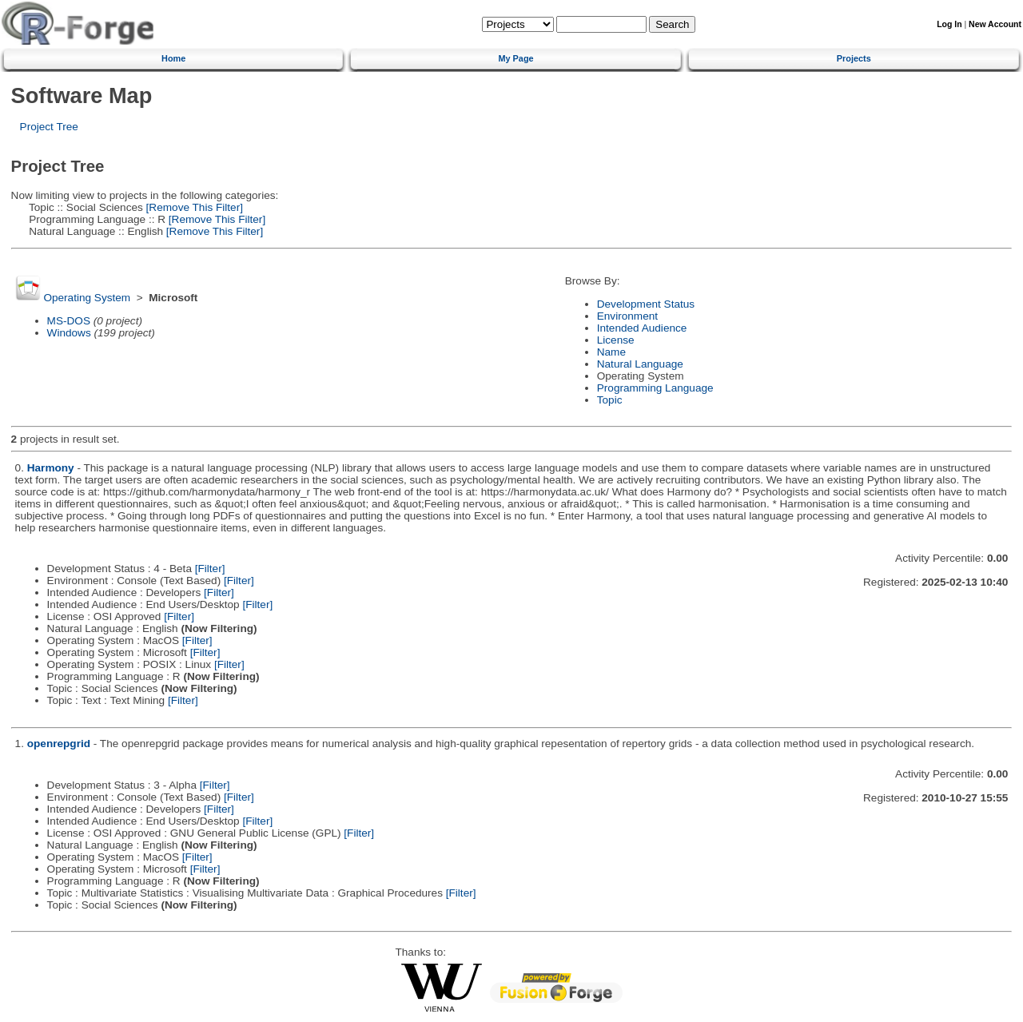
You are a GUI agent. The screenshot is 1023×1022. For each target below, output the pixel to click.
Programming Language (655, 388)
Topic (610, 400)
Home (173, 58)
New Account (995, 24)
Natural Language (640, 364)
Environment (627, 316)
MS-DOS (68, 321)
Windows (69, 333)
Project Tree (49, 127)
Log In (949, 24)
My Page (515, 58)
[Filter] (210, 569)
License (616, 340)
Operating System (86, 298)
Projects (854, 58)
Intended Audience (642, 328)
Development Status (646, 304)
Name (611, 352)
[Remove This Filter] (193, 207)
